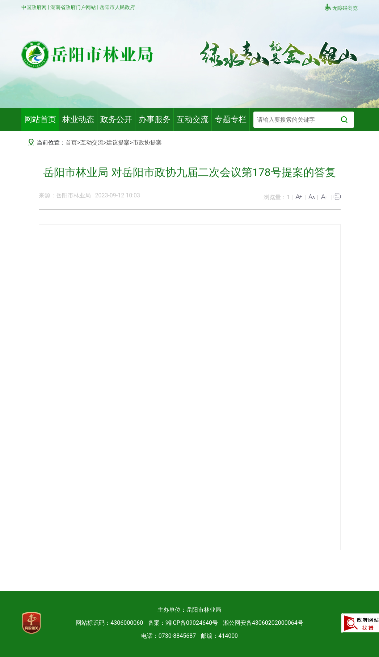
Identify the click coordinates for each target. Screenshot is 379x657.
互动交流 (92, 142)
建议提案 (118, 142)
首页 (71, 142)
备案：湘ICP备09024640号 (183, 622)
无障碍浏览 (341, 7)
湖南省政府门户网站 (73, 7)
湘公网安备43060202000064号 (263, 622)
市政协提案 (147, 142)
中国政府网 (34, 7)
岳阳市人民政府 (117, 7)
